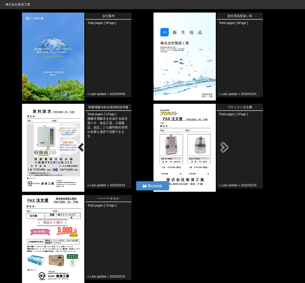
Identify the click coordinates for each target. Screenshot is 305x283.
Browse (152, 185)
